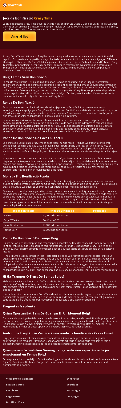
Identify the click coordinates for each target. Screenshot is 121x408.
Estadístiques (15, 384)
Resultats (12, 390)
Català (107, 5)
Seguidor (72, 384)
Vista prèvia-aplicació (20, 378)
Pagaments (13, 396)
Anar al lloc (19, 36)
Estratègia (73, 390)
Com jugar (73, 396)
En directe (73, 378)
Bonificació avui (16, 402)
